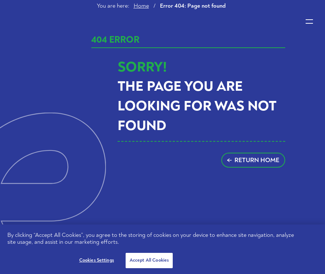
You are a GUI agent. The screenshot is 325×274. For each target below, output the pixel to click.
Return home (253, 160)
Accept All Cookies (149, 260)
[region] (162, 249)
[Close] (313, 236)
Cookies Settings (96, 260)
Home (141, 5)
